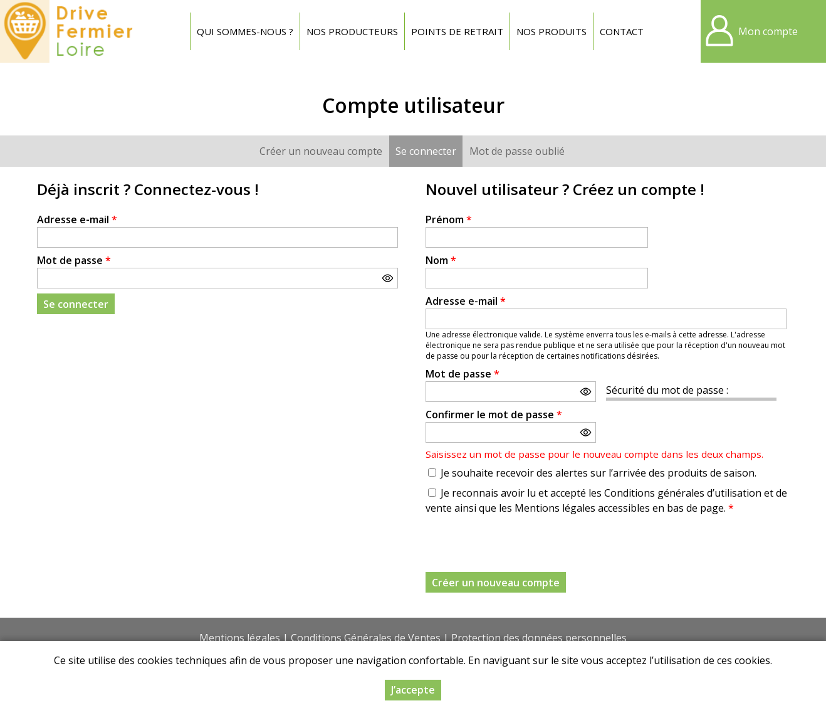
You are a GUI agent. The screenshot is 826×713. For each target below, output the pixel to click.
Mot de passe (74, 260)
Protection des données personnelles (539, 638)
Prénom (449, 219)
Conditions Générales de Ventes (366, 638)
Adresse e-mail (77, 219)
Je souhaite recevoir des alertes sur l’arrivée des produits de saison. (598, 473)
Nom (441, 260)
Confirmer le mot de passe (494, 414)
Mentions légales (239, 638)
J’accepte (413, 690)
